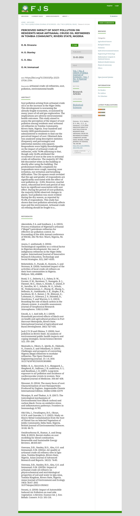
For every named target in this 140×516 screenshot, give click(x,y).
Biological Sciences (78, 106)
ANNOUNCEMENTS (52, 16)
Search (113, 16)
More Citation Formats (79, 151)
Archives (30, 22)
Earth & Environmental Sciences (108, 51)
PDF (75, 45)
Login (117, 6)
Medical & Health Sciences (106, 62)
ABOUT (65, 16)
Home (23, 22)
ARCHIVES (24, 16)
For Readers (102, 90)
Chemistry (101, 48)
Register (109, 6)
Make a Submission (106, 23)
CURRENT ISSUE (37, 16)
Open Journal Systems (105, 77)
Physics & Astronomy (105, 65)
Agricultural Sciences (105, 41)
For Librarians (102, 96)
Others (100, 68)
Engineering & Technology (106, 54)
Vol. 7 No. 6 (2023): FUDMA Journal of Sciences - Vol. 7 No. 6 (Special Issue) (49, 24)
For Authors (102, 93)
